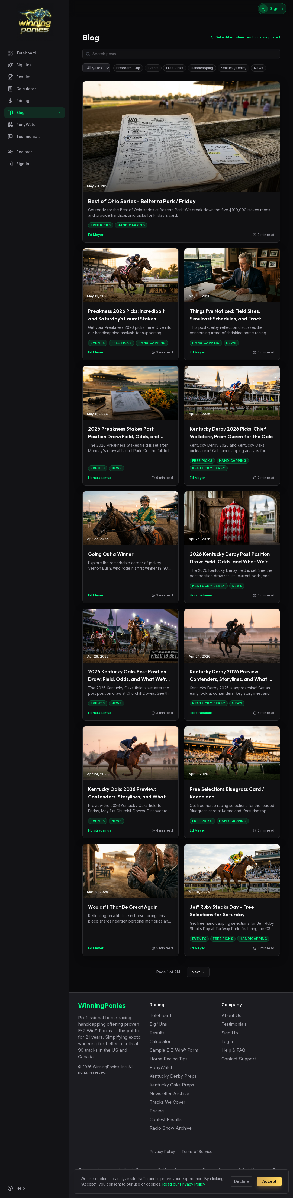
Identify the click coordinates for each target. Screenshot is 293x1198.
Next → (198, 972)
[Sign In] (272, 8)
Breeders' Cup (128, 68)
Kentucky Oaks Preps (172, 1084)
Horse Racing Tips (169, 1058)
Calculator (22, 89)
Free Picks (174, 68)
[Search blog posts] (181, 54)
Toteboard (22, 53)
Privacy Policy (162, 1151)
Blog (35, 112)
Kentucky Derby (233, 68)
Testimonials (24, 136)
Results (19, 77)
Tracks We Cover (167, 1102)
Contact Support (238, 1058)
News (258, 68)
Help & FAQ (233, 1050)
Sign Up (229, 1032)
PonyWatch (23, 124)
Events (153, 68)
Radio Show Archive (171, 1128)
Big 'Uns (20, 65)
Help (16, 1188)
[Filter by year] (96, 67)
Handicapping (202, 68)
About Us (231, 1015)
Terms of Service (197, 1151)
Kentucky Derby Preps (173, 1076)
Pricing (18, 100)
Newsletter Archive (169, 1093)
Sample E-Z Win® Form (174, 1050)
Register (20, 152)
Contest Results (166, 1119)
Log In (227, 1041)
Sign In (18, 164)
